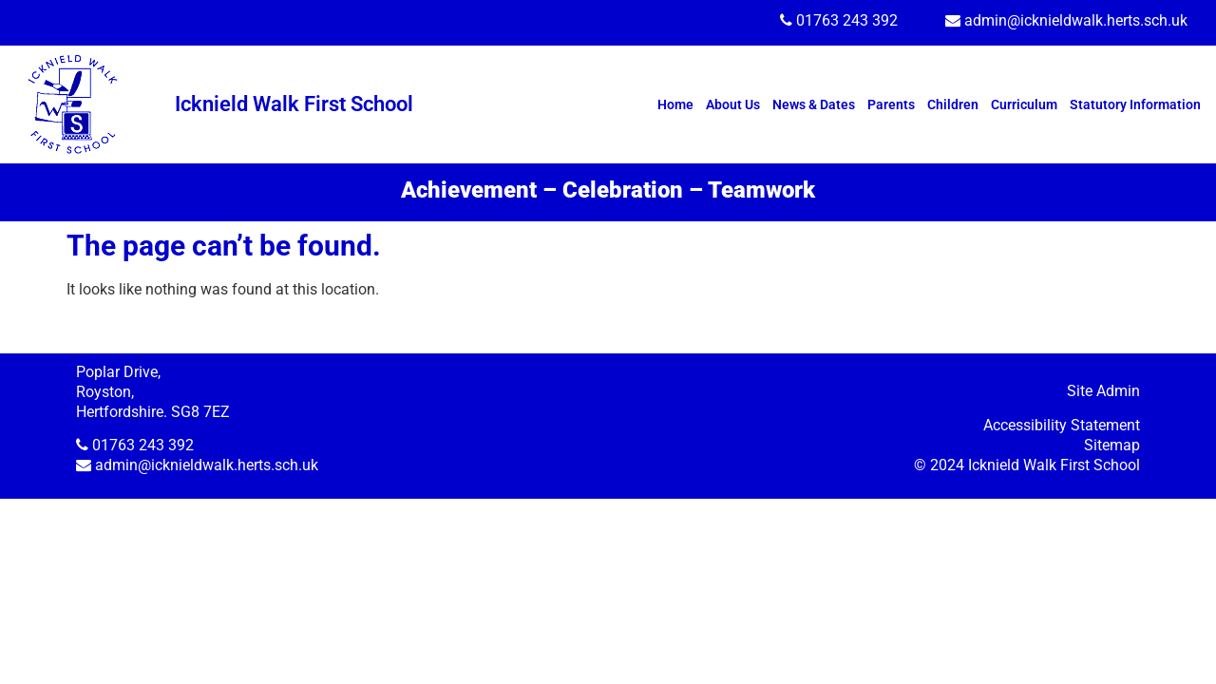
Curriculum (1024, 104)
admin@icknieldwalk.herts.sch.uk (1076, 20)
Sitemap (1112, 445)
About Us (733, 104)
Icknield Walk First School (294, 104)
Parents (891, 104)
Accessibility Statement (1061, 425)
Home (675, 104)
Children (952, 104)
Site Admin (1103, 391)
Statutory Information (1135, 104)
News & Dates (813, 104)
